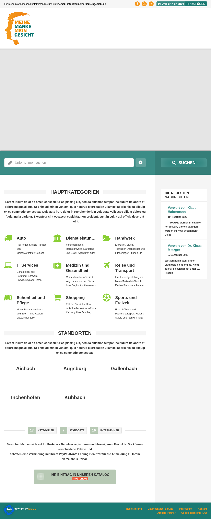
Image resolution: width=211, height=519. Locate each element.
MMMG (32, 508)
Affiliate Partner (166, 512)
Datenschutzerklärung (160, 508)
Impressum (185, 508)
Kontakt (202, 508)
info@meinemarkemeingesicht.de (86, 4)
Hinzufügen (196, 3)
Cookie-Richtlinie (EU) (194, 512)
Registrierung (134, 508)
